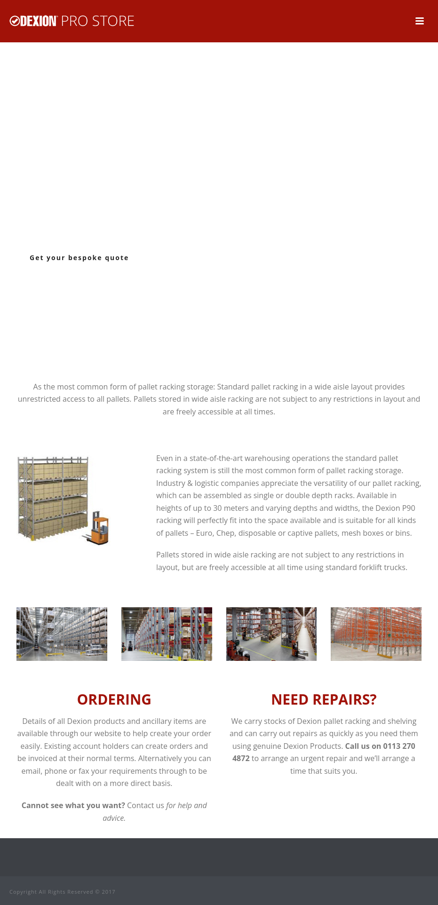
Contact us (145, 805)
